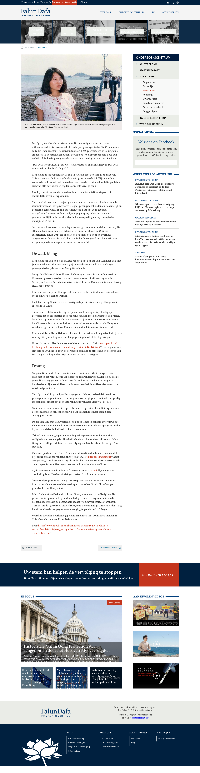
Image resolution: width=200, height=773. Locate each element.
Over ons (105, 732)
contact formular (140, 717)
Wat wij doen (107, 738)
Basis (70, 732)
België (134, 742)
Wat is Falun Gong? (77, 738)
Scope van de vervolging (79, 747)
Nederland (136, 738)
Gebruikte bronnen (110, 747)
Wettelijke (163, 732)
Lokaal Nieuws (138, 732)
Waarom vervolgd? (76, 742)
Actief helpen (74, 751)
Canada (94, 471)
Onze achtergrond (110, 742)
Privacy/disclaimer (166, 738)
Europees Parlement (99, 457)
